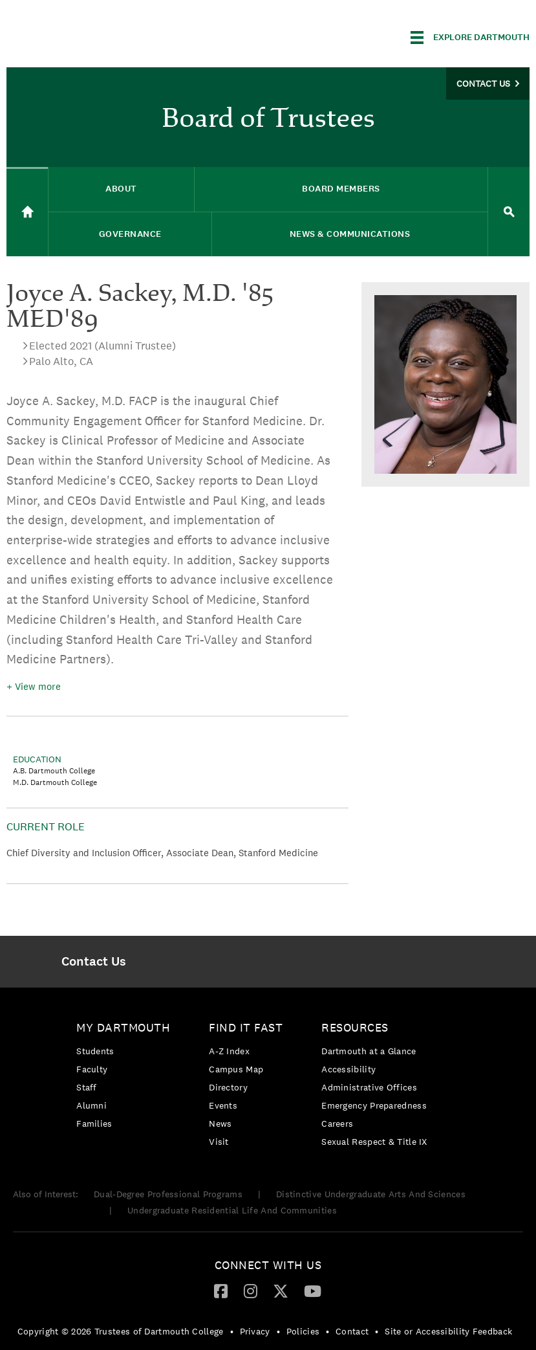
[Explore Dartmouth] (470, 37)
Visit (219, 1141)
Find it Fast (246, 1027)
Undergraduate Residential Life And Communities (232, 1210)
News (220, 1123)
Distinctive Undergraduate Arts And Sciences (371, 1194)
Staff (86, 1087)
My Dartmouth (123, 1027)
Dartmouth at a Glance (368, 1051)
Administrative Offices (369, 1087)
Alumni (91, 1105)
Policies (302, 1331)
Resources (355, 1027)
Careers (337, 1123)
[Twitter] (280, 1290)
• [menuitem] (231, 1331)
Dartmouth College (108, 35)
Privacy (255, 1331)
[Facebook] (221, 1290)
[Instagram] (250, 1290)
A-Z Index (229, 1051)
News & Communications (350, 234)
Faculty (91, 1069)
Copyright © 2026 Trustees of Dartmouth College (120, 1331)
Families (94, 1123)
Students (95, 1051)
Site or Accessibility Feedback (448, 1331)
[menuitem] (93, 962)
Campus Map (236, 1069)
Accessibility (348, 1069)
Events (223, 1105)
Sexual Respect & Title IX (374, 1141)
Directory (228, 1087)
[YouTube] (312, 1290)
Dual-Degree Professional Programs (168, 1194)
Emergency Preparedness (374, 1105)
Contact (352, 1331)
